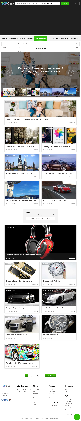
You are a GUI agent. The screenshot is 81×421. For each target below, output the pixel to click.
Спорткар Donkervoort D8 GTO (17, 335)
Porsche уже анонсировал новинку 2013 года (57, 174)
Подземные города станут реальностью (20, 146)
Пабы (34, 402)
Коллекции (13, 38)
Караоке (35, 393)
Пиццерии (36, 396)
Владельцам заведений (24, 389)
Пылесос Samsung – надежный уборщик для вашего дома (27, 119)
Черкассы (56, 418)
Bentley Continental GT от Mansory (55, 308)
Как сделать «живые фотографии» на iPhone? (57, 147)
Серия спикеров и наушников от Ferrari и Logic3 (23, 255)
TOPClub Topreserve (22, 391)
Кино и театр (19, 44)
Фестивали (52, 398)
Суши (34, 404)
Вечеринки (68, 44)
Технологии (72, 122)
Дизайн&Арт (27, 44)
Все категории (77, 44)
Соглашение (5, 393)
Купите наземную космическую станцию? (21, 200)
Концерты (52, 391)
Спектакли (52, 396)
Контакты (4, 395)
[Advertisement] (40, 21)
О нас (3, 389)
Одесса (31, 418)
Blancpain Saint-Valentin (51, 281)
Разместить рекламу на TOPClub (40, 218)
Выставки (52, 393)
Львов (51, 418)
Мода (42, 44)
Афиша (30, 38)
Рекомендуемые (53, 405)
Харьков (37, 418)
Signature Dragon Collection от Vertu (19, 281)
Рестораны (12, 44)
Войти (75, 3)
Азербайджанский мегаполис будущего (20, 173)
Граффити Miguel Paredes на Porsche (19, 363)
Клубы (35, 391)
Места (4, 38)
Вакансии (4, 391)
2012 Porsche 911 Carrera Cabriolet (55, 200)
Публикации (40, 38)
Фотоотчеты (70, 386)
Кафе (34, 400)
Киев (42, 418)
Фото (22, 38)
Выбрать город (73, 38)
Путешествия (59, 44)
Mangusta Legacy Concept (15, 308)
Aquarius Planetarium (50, 335)
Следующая (51, 375)
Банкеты (35, 398)
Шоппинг (35, 44)
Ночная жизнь (5, 44)
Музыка (67, 405)
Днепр (46, 418)
